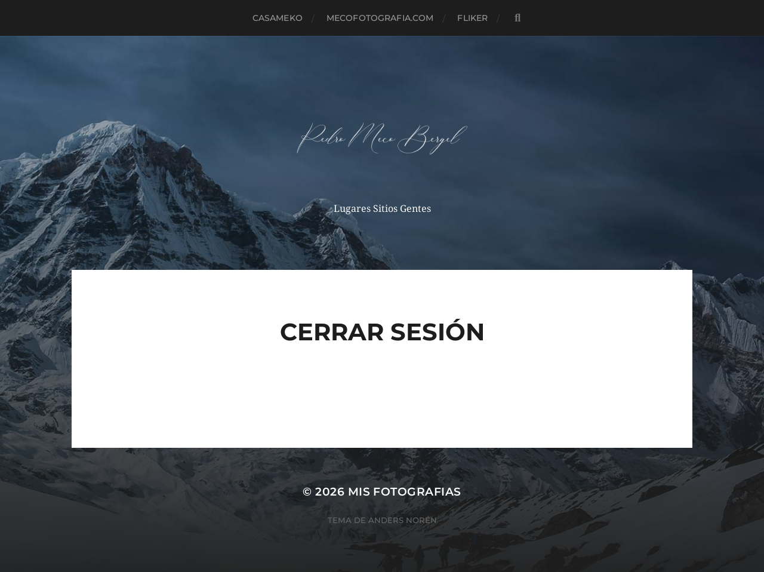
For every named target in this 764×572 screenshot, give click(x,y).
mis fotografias (404, 492)
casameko (277, 18)
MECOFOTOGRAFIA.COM (380, 18)
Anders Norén (402, 520)
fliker (472, 18)
